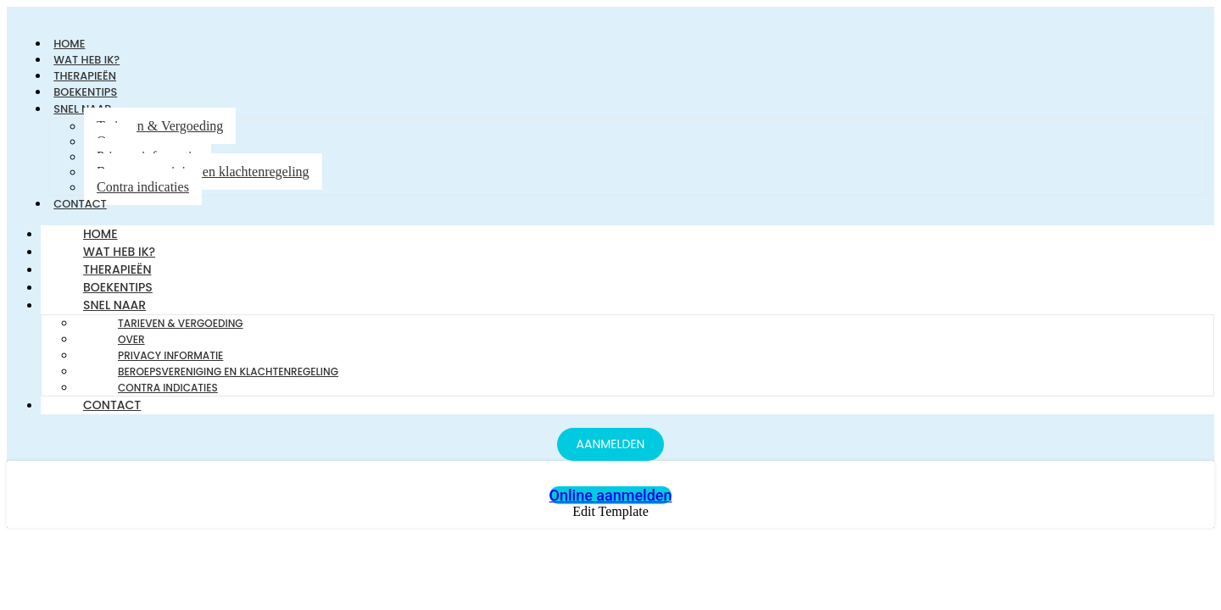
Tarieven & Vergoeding (160, 132)
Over (131, 348)
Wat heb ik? (119, 260)
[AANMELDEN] (611, 452)
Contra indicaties (143, 193)
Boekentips (118, 295)
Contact (84, 210)
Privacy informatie (170, 364)
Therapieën (117, 277)
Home (100, 242)
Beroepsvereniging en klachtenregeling (203, 178)
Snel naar (114, 313)
